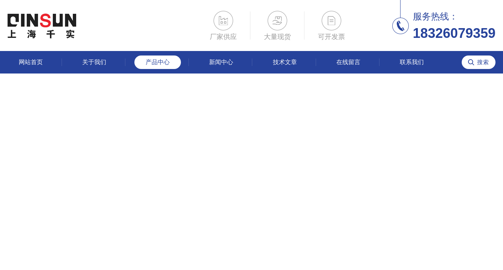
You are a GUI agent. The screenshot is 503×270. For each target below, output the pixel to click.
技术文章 (285, 62)
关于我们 (94, 62)
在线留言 (348, 62)
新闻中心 (221, 62)
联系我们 (412, 62)
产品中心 (158, 62)
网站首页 (31, 62)
